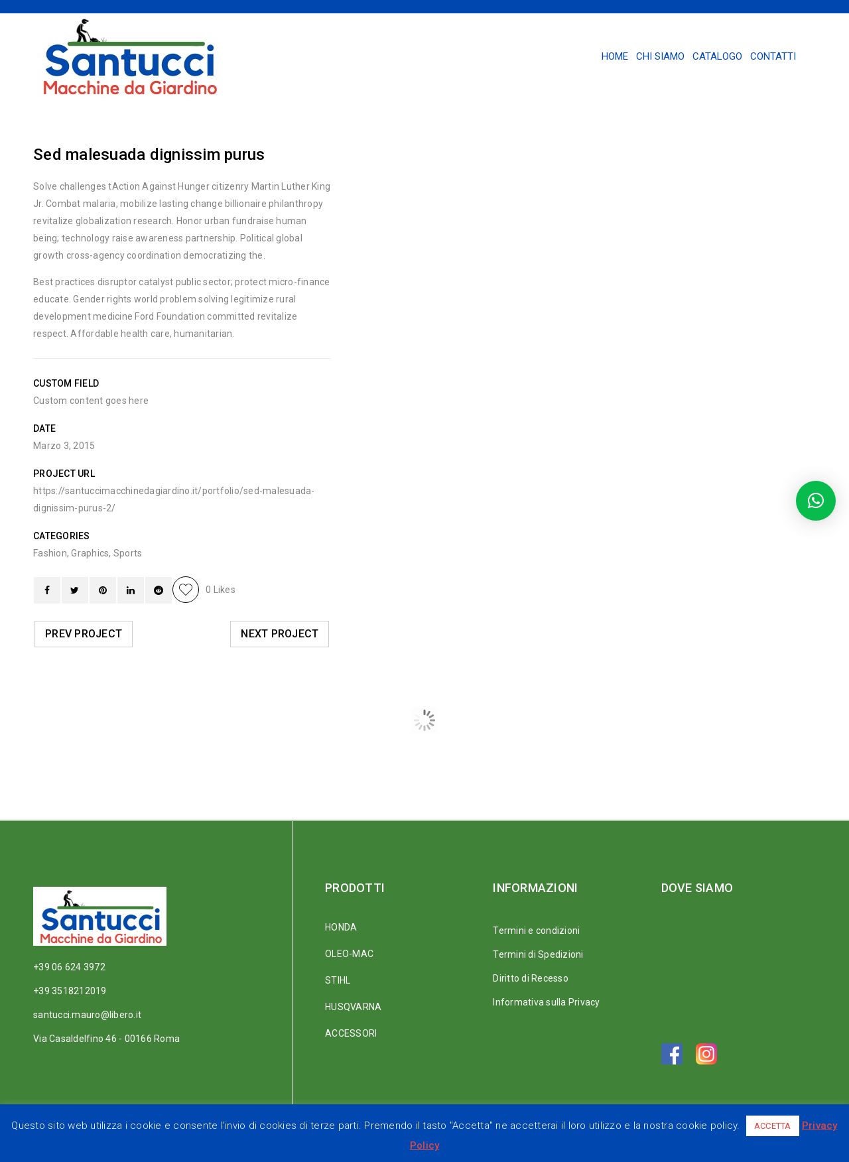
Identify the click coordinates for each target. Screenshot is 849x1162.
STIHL (337, 980)
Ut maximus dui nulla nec (437, 762)
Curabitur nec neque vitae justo (115, 762)
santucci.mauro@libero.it (87, 1014)
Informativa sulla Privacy (546, 1002)
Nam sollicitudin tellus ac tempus (605, 762)
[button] (816, 501)
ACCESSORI (351, 1033)
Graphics (90, 553)
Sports (128, 553)
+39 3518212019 (70, 991)
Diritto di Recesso (530, 978)
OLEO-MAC (349, 953)
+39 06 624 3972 (69, 967)
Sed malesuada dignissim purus (277, 762)
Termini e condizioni (536, 930)
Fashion (50, 553)
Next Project (279, 633)
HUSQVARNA (353, 1006)
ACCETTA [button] (772, 1126)
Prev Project (83, 633)
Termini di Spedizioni (538, 954)
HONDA (341, 927)
